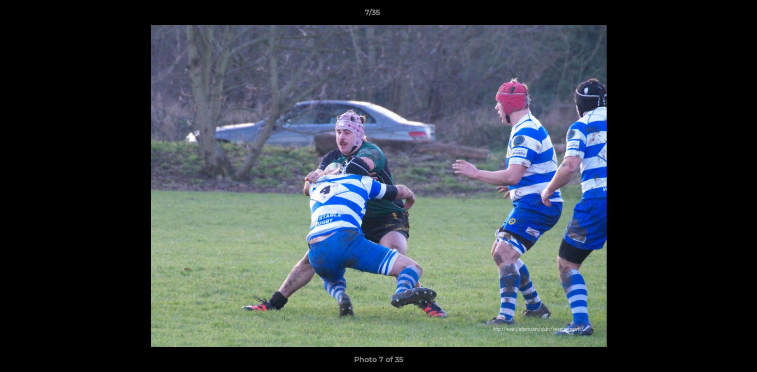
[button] (713, 15)
